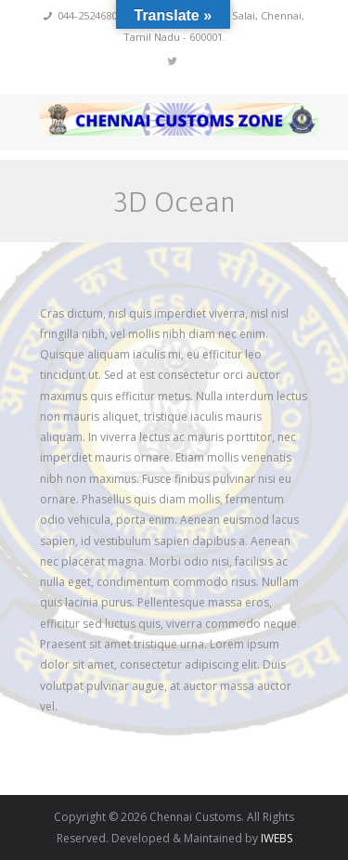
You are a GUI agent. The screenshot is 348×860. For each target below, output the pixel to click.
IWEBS (276, 838)
